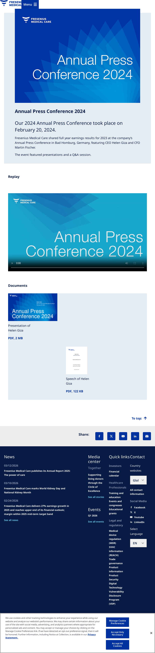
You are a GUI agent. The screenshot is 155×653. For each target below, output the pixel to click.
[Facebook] (99, 436)
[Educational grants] (117, 511)
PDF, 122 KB (74, 391)
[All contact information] (138, 492)
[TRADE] (117, 561)
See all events (96, 521)
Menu (27, 4)
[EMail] (147, 436)
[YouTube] (123, 436)
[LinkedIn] (135, 436)
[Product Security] (117, 577)
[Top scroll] (139, 418)
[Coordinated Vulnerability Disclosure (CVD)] (117, 594)
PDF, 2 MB (15, 338)
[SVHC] (117, 551)
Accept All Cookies (117, 645)
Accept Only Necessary (117, 633)
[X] (111, 436)
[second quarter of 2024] (117, 474)
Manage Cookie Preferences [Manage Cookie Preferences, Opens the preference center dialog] (117, 622)
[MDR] (117, 537)
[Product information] (117, 569)
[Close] (151, 633)
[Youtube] (139, 517)
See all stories (96, 497)
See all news (11, 520)
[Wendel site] (117, 495)
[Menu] (30, 4)
